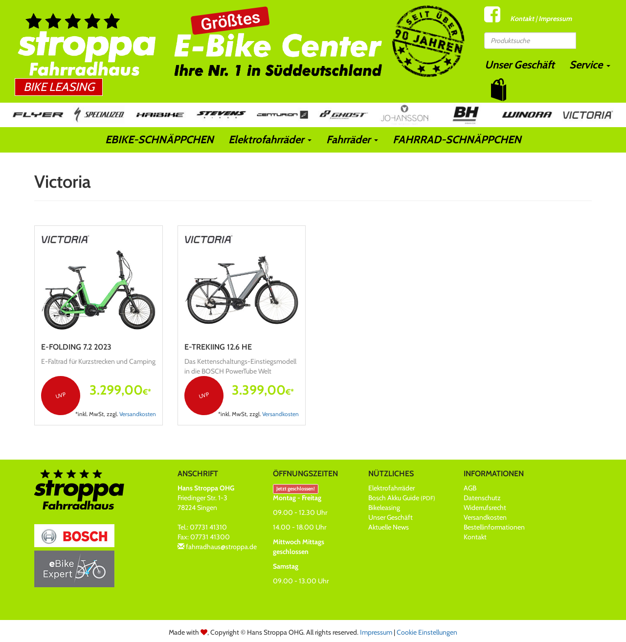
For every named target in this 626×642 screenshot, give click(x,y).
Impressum (555, 18)
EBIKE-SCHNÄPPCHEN (159, 139)
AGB (470, 488)
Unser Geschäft (520, 64)
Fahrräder (352, 139)
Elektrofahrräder (270, 139)
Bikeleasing (384, 507)
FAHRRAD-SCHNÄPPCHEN (457, 139)
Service (589, 64)
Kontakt (522, 18)
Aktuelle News (388, 527)
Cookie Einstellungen (427, 632)
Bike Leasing (58, 87)
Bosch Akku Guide (401, 497)
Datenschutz (482, 497)
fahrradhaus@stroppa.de (221, 546)
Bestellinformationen (494, 527)
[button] (499, 89)
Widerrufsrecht (485, 507)
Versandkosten (137, 414)
